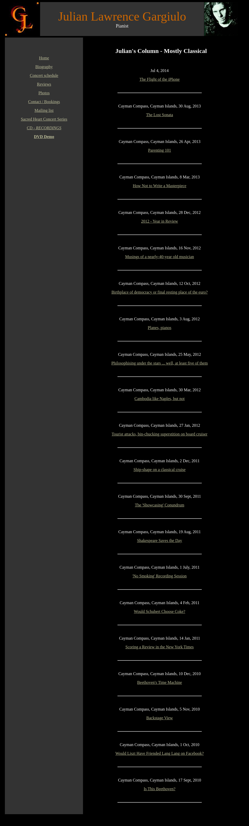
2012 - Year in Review (159, 221)
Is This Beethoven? (159, 789)
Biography (44, 67)
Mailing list (43, 110)
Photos (44, 93)
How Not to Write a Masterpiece (159, 186)
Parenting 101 (159, 150)
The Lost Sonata (159, 115)
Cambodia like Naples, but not (159, 398)
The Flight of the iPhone (160, 79)
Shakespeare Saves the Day (159, 540)
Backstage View (159, 718)
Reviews (44, 84)
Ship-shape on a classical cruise (160, 469)
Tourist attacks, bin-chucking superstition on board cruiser (160, 434)
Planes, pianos (159, 327)
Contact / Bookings (44, 101)
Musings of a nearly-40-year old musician (159, 257)
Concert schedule (44, 75)
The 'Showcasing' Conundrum (159, 505)
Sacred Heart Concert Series (44, 119)
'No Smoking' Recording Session (160, 576)
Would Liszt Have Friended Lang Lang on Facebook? (159, 753)
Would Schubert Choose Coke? (159, 611)
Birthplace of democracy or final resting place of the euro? (160, 292)
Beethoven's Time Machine (159, 682)
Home (44, 58)
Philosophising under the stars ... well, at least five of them (159, 363)
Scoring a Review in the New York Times (159, 647)
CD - (44, 128)
